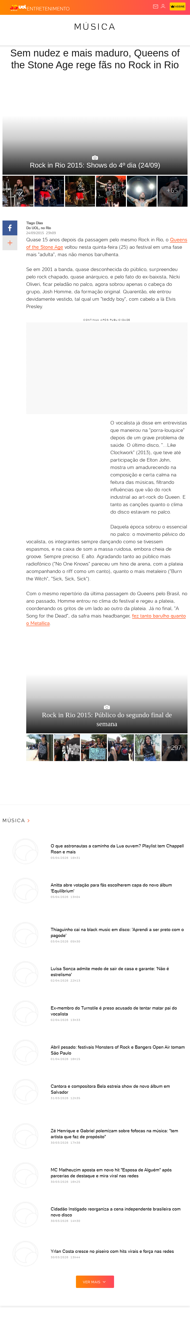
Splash (163, 23)
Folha (126, 23)
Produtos (11, 23)
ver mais (95, 1282)
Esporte (144, 23)
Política (68, 23)
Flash (30, 23)
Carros (87, 23)
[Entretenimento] (48, 7)
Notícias (48, 23)
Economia (107, 23)
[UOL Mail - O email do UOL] (156, 6)
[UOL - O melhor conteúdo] (18, 7)
